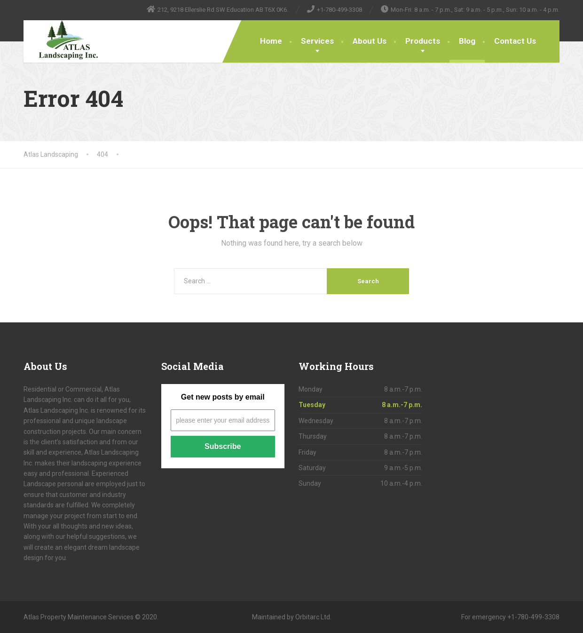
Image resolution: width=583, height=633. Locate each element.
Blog (467, 41)
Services (317, 41)
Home (271, 41)
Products (422, 41)
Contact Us (515, 41)
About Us (369, 41)
